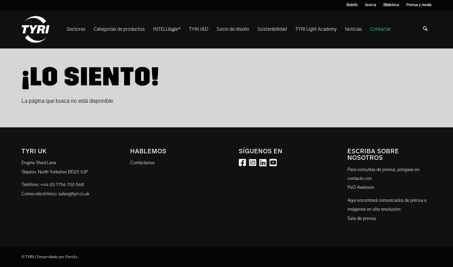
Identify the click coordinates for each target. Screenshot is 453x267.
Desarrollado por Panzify (57, 257)
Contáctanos (142, 162)
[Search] (425, 29)
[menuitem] (352, 5)
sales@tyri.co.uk (73, 193)
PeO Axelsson (360, 187)
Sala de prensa (361, 218)
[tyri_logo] (36, 29)
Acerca (370, 5)
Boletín (352, 5)
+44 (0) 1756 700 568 (62, 184)
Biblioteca (391, 5)
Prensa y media (418, 5)
